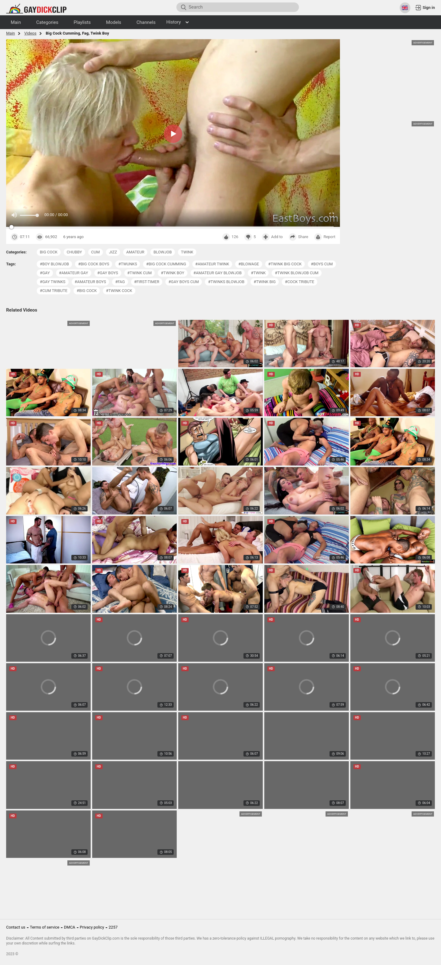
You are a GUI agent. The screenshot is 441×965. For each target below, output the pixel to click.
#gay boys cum (183, 281)
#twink (258, 273)
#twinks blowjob (226, 281)
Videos (30, 33)
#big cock (87, 290)
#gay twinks (53, 281)
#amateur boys (90, 281)
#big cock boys (93, 264)
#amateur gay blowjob (218, 273)
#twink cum (139, 273)
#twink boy (172, 273)
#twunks (127, 264)
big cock (49, 252)
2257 (113, 927)
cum (95, 252)
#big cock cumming (166, 264)
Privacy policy (92, 927)
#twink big (265, 281)
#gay (45, 273)
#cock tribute (299, 281)
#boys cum (322, 264)
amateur (135, 252)
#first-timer (146, 281)
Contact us (15, 927)
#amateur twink (212, 264)
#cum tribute (53, 290)
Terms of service (44, 927)
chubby (74, 252)
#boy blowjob (54, 264)
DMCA (69, 927)
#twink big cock (285, 264)
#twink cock (119, 290)
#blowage (248, 264)
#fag (120, 281)
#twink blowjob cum (296, 273)
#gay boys (107, 273)
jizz (113, 252)
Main (10, 33)
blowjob (162, 252)
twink (187, 252)
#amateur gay (73, 273)
